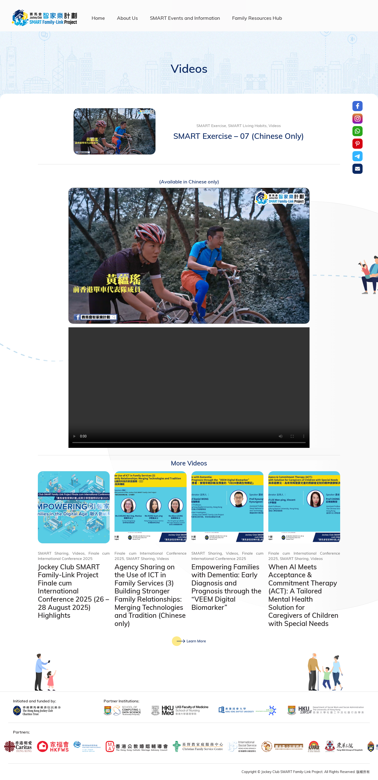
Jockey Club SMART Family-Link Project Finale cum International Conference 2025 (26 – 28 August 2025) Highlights (73, 591)
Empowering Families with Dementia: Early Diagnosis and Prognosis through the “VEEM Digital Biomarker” (226, 587)
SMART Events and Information (185, 18)
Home (98, 18)
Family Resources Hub (257, 18)
